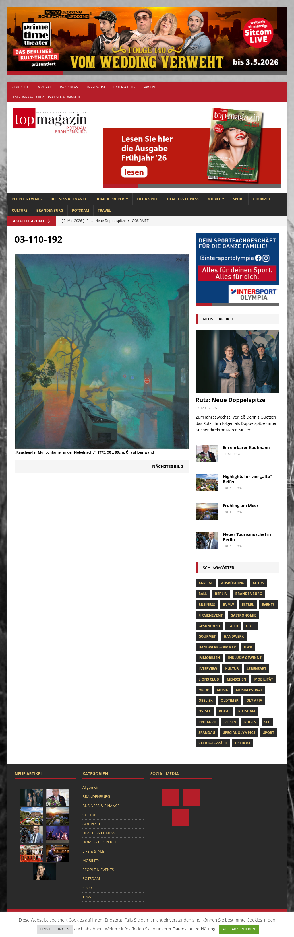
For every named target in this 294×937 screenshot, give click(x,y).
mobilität (263, 679)
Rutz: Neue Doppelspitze (230, 400)
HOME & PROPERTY (112, 199)
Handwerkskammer (217, 647)
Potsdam (246, 711)
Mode (203, 689)
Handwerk (234, 636)
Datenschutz (124, 87)
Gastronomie (243, 615)
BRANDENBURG (49, 210)
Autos (258, 583)
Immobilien (209, 657)
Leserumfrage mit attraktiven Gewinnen (46, 97)
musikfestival (249, 689)
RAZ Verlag (69, 87)
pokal (224, 711)
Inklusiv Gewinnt (245, 657)
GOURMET (261, 199)
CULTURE (20, 210)
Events (268, 604)
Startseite (20, 87)
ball (202, 593)
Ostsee (204, 711)
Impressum (96, 87)
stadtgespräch (212, 743)
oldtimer (229, 700)
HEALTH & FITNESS (183, 199)
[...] (254, 430)
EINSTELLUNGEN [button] (54, 929)
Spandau (206, 732)
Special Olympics (239, 732)
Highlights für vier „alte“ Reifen (247, 479)
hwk (248, 647)
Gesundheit (209, 625)
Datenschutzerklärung (194, 929)
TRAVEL (104, 210)
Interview (207, 668)
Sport (268, 732)
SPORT (238, 199)
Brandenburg (248, 593)
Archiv (149, 87)
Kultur (232, 668)
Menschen (236, 679)
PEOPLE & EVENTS (27, 199)
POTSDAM (80, 210)
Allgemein (91, 787)
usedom (242, 743)
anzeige (205, 583)
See (267, 722)
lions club (208, 679)
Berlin (221, 593)
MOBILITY (216, 199)
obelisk (205, 700)
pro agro (207, 722)
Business (206, 604)
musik (222, 689)
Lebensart (256, 668)
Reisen (230, 722)
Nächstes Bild (167, 466)
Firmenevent (210, 615)
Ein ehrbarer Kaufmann (246, 447)
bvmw (228, 604)
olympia (254, 700)
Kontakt (44, 87)
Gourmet (207, 636)
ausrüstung (233, 583)
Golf (250, 625)
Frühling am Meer (240, 505)
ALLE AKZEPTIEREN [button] (238, 929)
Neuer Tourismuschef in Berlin (247, 537)
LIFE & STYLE (147, 199)
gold (233, 625)
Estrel (248, 604)
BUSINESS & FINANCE (68, 199)
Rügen (250, 722)
